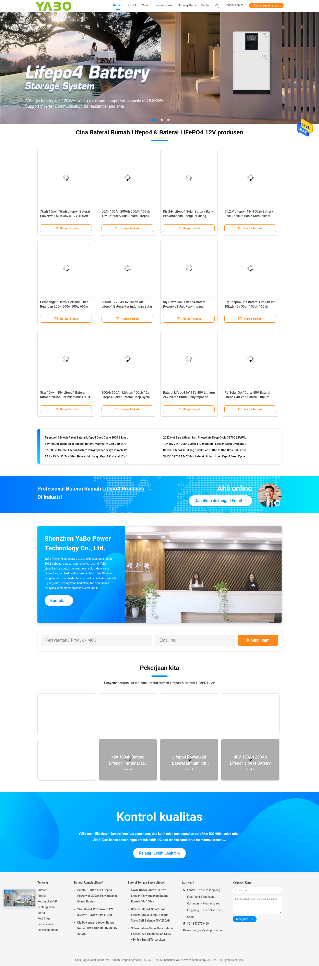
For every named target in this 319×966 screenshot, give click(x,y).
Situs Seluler (45, 924)
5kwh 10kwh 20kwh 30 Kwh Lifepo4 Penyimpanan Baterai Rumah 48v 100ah (149, 895)
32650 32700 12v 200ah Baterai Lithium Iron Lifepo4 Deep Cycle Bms (205, 457)
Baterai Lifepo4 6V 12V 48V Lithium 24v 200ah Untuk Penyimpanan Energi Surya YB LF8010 (189, 397)
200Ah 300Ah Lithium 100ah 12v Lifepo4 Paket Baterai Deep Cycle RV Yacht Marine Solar (126, 397)
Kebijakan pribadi (48, 929)
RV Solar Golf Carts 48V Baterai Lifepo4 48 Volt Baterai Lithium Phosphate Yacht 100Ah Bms (247, 397)
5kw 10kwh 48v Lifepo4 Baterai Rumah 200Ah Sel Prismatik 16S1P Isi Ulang (65, 397)
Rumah (41, 890)
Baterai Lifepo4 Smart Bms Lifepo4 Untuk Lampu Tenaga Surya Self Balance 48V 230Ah (150, 915)
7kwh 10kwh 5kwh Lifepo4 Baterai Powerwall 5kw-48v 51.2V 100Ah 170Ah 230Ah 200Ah (65, 216)
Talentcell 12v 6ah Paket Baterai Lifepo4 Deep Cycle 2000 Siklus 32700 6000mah (87, 438)
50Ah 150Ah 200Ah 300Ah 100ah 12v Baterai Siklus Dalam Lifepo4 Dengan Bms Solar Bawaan (126, 216)
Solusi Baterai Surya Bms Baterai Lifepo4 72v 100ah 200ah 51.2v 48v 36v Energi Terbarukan (152, 934)
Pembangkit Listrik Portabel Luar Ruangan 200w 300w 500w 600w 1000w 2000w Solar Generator (64, 306)
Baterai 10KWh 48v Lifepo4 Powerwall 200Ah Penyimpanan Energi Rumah (97, 895)
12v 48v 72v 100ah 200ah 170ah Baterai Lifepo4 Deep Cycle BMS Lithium (205, 444)
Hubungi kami (258, 640)
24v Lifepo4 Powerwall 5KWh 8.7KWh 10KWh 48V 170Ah (95, 912)
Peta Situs (43, 918)
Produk (41, 895)
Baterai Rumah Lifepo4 (88, 882)
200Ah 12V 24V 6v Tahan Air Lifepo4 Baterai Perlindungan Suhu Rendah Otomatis (127, 306)
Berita (41, 912)
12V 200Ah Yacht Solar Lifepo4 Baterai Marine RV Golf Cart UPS (85, 444)
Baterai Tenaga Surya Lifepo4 (146, 882)
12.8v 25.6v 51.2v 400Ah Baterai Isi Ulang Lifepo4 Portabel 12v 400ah (87, 457)
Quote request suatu (266, 5)
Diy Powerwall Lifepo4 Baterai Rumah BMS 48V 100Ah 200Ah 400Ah (97, 928)
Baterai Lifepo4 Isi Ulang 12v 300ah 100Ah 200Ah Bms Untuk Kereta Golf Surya (205, 451)
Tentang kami (46, 907)
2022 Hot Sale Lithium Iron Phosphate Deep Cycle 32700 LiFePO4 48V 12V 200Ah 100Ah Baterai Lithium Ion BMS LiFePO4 (205, 438)
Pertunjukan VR (47, 901)
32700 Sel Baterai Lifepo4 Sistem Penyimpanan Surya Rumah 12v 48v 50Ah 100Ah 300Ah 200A (87, 451)
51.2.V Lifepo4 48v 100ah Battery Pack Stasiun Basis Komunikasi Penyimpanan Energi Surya (248, 216)
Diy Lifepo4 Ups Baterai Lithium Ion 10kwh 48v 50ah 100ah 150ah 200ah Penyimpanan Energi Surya (249, 306)
